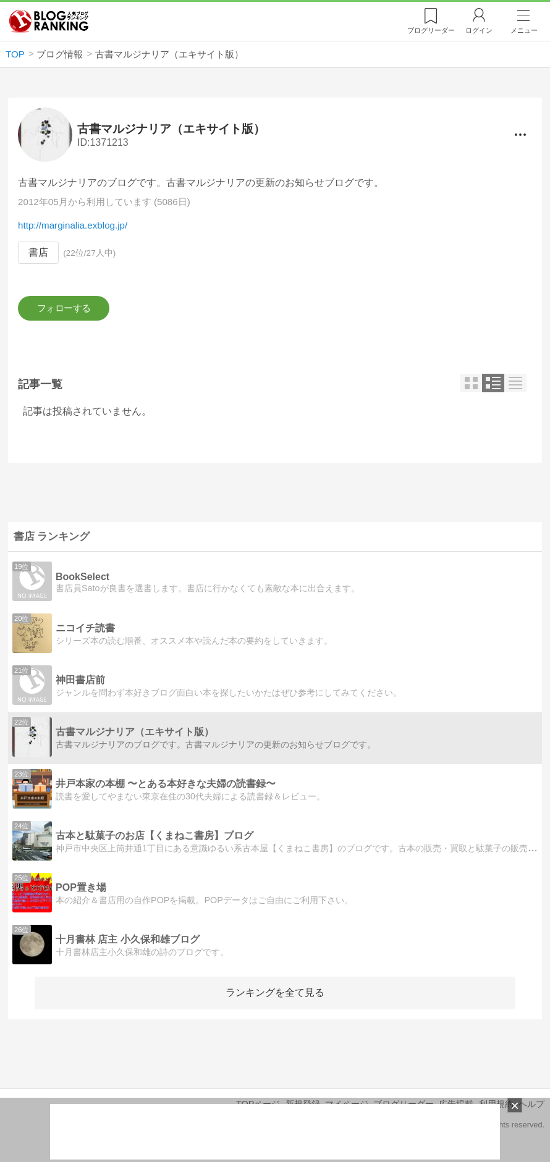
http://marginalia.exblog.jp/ (72, 226)
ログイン (479, 30)
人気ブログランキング (48, 21)
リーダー (431, 30)
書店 (38, 253)
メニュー (524, 30)
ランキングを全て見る (275, 996)
